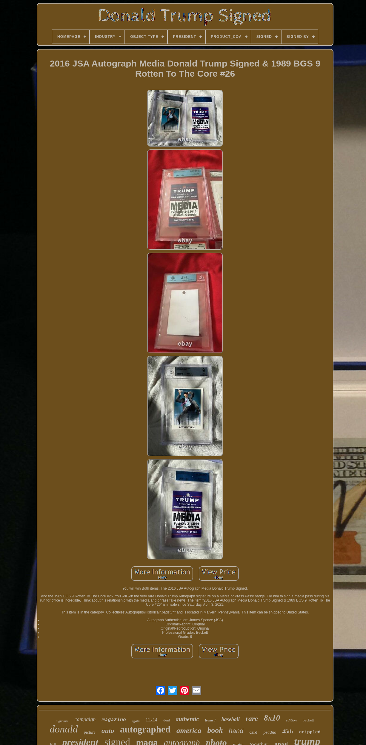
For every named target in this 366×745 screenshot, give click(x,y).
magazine (114, 720)
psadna (269, 732)
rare (252, 718)
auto (108, 731)
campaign (85, 719)
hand (236, 731)
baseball (231, 719)
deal (166, 720)
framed (210, 720)
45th (287, 731)
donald (64, 729)
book (215, 730)
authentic (187, 719)
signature (62, 721)
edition (291, 720)
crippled (310, 732)
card (253, 732)
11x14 (151, 719)
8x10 (272, 717)
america (188, 731)
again (136, 721)
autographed (145, 729)
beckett (308, 720)
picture (90, 732)
